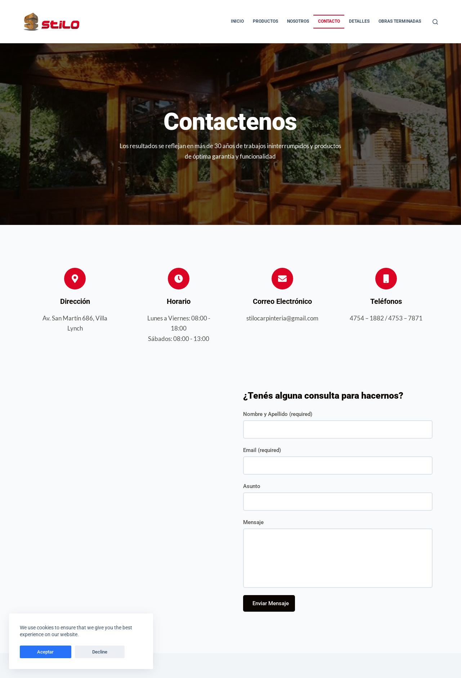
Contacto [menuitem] (329, 21)
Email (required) (262, 450)
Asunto (251, 486)
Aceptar (35, 652)
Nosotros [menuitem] (298, 21)
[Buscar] (435, 22)
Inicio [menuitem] (237, 21)
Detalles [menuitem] (359, 21)
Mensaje (253, 522)
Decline (69, 652)
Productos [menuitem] (265, 21)
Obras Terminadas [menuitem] (400, 21)
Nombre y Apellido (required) (277, 414)
